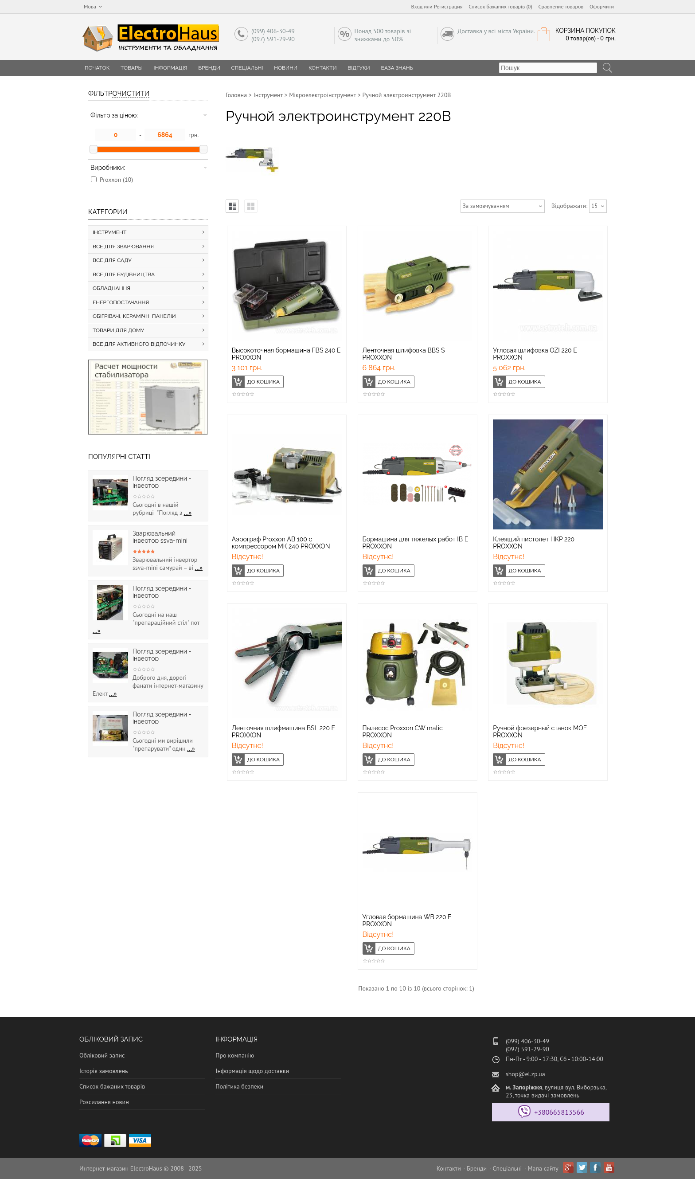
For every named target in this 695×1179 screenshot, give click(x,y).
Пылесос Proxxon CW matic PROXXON (403, 732)
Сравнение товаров (561, 6)
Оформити (602, 6)
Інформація (170, 68)
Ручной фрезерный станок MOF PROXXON (539, 732)
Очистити (130, 94)
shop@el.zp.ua (525, 1074)
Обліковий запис (102, 1055)
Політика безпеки (239, 1086)
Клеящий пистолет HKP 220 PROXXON (533, 543)
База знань (397, 68)
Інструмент (268, 95)
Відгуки (359, 68)
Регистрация (448, 6)
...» (188, 513)
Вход (417, 6)
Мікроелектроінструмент (322, 95)
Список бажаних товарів (112, 1086)
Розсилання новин (104, 1102)
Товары (132, 68)
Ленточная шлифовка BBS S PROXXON (404, 354)
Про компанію (234, 1055)
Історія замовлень (103, 1071)
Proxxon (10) (116, 180)
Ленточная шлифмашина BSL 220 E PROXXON (283, 732)
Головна (236, 95)
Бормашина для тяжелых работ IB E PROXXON (416, 543)
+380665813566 (559, 1112)
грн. (193, 135)
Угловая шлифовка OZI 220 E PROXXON (535, 354)
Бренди (209, 68)
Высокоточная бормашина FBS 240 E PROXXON (286, 354)
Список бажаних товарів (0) (500, 6)
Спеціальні (247, 68)
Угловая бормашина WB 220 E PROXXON (407, 920)
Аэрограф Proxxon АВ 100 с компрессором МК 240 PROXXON (281, 543)
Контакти (322, 68)
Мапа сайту (543, 1168)
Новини (285, 68)
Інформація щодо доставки (252, 1071)
